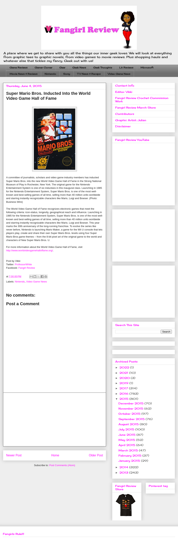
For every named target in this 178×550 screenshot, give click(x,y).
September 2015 (132, 419)
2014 (124, 467)
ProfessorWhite (23, 264)
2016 (124, 393)
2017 (124, 388)
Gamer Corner (43, 67)
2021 (124, 372)
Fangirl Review (26, 267)
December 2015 (131, 403)
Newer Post (14, 455)
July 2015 (126, 429)
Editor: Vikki (123, 91)
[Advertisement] (54, 419)
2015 (124, 398)
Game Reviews (19, 67)
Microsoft (147, 67)
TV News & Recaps (89, 73)
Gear (62, 67)
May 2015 (127, 439)
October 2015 (129, 413)
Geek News (79, 67)
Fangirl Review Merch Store (135, 107)
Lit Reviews (126, 67)
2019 (124, 383)
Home (55, 455)
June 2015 (127, 434)
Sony (66, 73)
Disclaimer (123, 126)
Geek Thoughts (102, 67)
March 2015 (128, 450)
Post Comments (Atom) (62, 465)
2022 (124, 367)
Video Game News (119, 73)
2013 (124, 472)
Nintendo (50, 73)
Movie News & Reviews (24, 73)
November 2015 (131, 408)
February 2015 (130, 455)
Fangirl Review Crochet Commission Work (141, 99)
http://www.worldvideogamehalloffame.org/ (29, 250)
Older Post (96, 455)
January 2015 (129, 460)
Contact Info (124, 85)
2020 (125, 378)
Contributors (124, 113)
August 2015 (129, 424)
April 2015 (127, 445)
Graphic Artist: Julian (130, 120)
